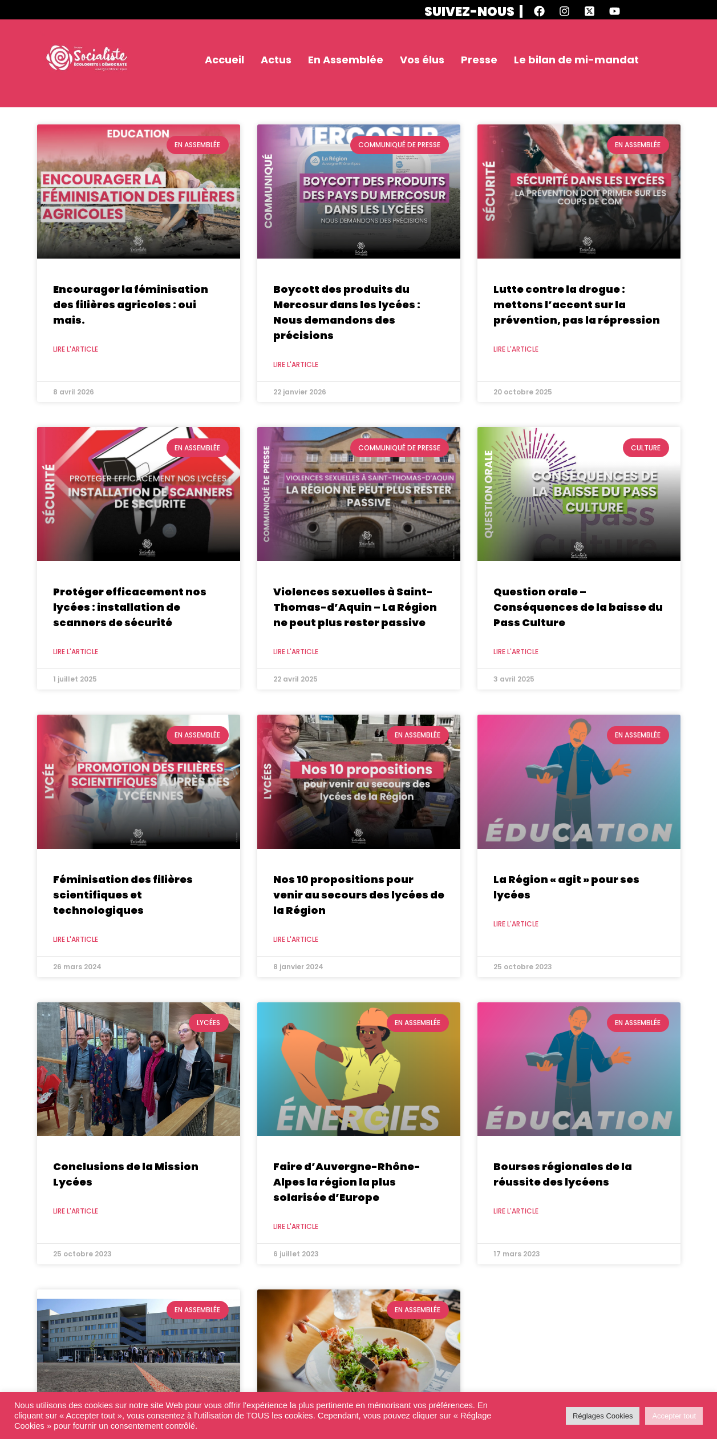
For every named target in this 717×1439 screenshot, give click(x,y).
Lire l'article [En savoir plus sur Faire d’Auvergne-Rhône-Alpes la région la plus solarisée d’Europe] (295, 1226)
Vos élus (422, 60)
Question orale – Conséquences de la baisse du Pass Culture (578, 607)
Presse (479, 60)
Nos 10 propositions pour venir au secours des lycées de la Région (358, 894)
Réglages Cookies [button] (603, 1416)
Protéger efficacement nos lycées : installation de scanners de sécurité (129, 607)
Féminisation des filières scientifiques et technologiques (123, 894)
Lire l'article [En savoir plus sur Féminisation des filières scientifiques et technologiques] (75, 939)
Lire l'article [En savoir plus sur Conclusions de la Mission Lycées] (75, 1211)
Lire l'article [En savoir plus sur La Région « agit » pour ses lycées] (515, 924)
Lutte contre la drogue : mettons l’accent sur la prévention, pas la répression (576, 304)
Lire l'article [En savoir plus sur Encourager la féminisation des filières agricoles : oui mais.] (75, 349)
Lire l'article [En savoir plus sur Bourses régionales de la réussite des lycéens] (515, 1211)
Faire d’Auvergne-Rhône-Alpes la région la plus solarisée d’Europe (346, 1181)
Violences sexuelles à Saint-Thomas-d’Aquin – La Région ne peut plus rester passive (355, 607)
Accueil (224, 60)
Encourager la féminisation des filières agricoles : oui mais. (130, 304)
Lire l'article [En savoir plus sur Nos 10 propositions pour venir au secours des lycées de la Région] (295, 939)
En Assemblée (345, 60)
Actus (276, 60)
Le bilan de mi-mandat (576, 60)
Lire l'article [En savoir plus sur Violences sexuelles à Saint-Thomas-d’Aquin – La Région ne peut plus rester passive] (295, 651)
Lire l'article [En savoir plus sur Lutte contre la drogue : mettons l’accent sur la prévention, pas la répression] (515, 349)
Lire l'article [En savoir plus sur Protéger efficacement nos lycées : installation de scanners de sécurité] (75, 651)
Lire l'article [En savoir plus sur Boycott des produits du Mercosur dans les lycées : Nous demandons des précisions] (295, 364)
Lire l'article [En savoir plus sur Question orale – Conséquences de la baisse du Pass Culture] (515, 651)
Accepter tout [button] (674, 1416)
